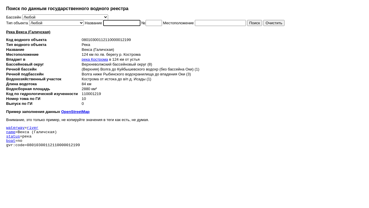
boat (10, 143)
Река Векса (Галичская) (28, 32)
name (10, 133)
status (13, 138)
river (32, 128)
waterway (15, 128)
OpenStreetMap (75, 111)
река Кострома (95, 59)
